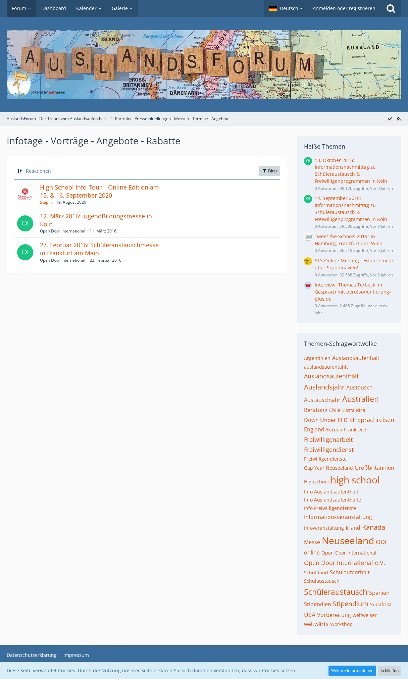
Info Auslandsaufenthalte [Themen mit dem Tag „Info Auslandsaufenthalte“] (332, 500)
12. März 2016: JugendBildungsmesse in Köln (96, 220)
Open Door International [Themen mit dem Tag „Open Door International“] (348, 553)
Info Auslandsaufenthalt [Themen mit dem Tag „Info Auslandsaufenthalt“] (331, 491)
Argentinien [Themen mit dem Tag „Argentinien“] (317, 358)
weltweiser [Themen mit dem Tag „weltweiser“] (365, 615)
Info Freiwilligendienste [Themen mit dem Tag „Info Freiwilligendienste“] (330, 508)
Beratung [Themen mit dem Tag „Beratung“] (315, 410)
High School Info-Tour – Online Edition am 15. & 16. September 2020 (99, 191)
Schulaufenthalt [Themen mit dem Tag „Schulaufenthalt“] (350, 572)
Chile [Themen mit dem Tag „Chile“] (335, 410)
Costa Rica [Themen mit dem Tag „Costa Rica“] (353, 410)
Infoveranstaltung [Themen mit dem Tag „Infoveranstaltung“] (324, 528)
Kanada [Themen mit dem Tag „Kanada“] (373, 527)
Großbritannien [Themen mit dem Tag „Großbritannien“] (374, 467)
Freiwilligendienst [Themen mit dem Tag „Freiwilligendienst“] (329, 450)
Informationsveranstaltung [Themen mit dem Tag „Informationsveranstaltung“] (338, 517)
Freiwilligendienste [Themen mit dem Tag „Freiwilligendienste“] (325, 459)
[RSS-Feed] (398, 118)
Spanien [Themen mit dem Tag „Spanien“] (379, 592)
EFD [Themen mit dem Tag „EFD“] (343, 420)
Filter (269, 171)
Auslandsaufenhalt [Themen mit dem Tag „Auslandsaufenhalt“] (355, 358)
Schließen (389, 670)
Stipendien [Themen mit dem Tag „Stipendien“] (317, 604)
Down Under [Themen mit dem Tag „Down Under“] (320, 420)
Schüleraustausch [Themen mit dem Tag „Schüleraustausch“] (335, 591)
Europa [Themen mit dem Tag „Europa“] (334, 429)
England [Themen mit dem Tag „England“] (314, 429)
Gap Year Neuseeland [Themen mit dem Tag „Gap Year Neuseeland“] (328, 468)
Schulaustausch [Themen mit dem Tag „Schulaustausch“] (322, 581)
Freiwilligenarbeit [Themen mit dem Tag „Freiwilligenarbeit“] (328, 439)
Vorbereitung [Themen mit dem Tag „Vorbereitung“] (334, 615)
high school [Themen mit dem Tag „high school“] (355, 479)
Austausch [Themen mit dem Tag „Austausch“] (359, 387)
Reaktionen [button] (38, 171)
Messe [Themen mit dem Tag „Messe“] (312, 542)
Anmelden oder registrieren (344, 8)
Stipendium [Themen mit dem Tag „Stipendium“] (350, 603)
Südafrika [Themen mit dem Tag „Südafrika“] (381, 604)
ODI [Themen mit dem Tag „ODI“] (381, 542)
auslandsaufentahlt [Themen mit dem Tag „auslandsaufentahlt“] (326, 367)
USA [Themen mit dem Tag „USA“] (309, 615)
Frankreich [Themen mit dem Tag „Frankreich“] (356, 429)
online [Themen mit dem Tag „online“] (312, 552)
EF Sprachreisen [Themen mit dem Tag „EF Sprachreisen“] (371, 420)
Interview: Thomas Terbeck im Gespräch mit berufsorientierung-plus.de (353, 291)
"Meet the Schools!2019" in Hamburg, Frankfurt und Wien (348, 240)
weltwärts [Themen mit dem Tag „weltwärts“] (316, 624)
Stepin (46, 202)
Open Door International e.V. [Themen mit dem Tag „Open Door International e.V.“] (344, 563)
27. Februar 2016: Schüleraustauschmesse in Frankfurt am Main (99, 249)
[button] (286, 8)
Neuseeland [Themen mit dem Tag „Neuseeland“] (348, 540)
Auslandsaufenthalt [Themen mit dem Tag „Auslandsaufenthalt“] (331, 376)
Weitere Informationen (352, 670)
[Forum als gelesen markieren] (390, 118)
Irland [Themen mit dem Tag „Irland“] (353, 527)
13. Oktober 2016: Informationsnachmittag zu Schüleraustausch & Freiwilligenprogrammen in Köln (351, 170)
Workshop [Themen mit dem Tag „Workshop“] (341, 624)
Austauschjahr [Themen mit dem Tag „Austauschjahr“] (322, 400)
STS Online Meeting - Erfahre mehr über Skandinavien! (354, 264)
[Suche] (390, 8)
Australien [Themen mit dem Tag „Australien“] (360, 399)
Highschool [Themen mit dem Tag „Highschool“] (316, 481)
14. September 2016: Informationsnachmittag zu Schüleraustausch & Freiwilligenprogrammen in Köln (351, 208)
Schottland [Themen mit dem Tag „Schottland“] (316, 572)
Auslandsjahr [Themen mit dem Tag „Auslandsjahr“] (324, 386)
